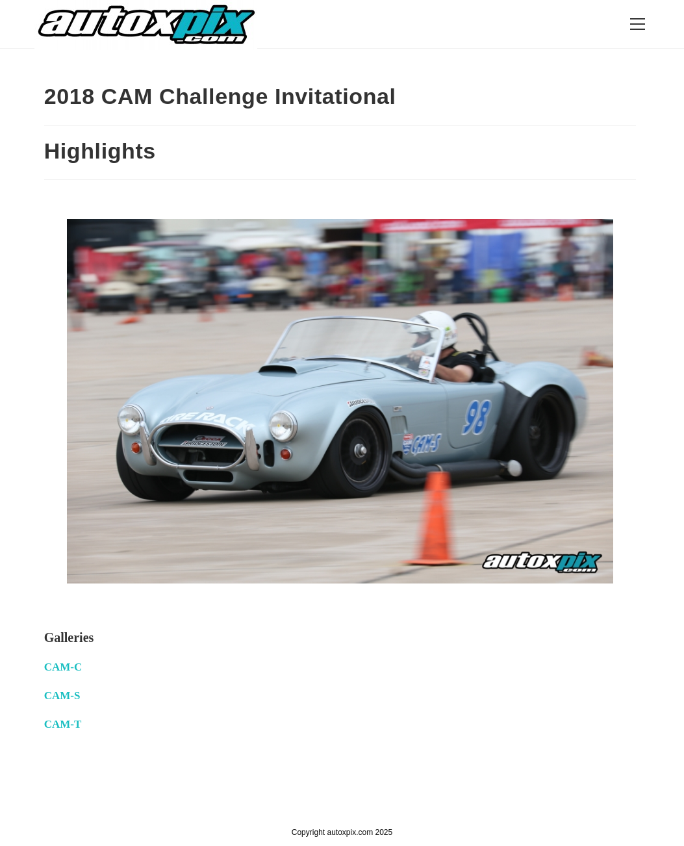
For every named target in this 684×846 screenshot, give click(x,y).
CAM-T (63, 724)
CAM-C (63, 667)
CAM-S (62, 695)
